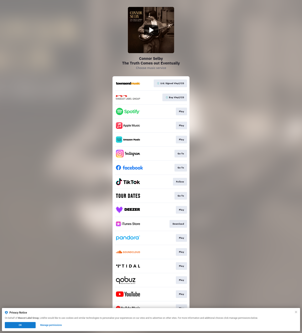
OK (20, 325)
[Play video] (151, 30)
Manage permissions (51, 325)
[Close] (296, 312)
